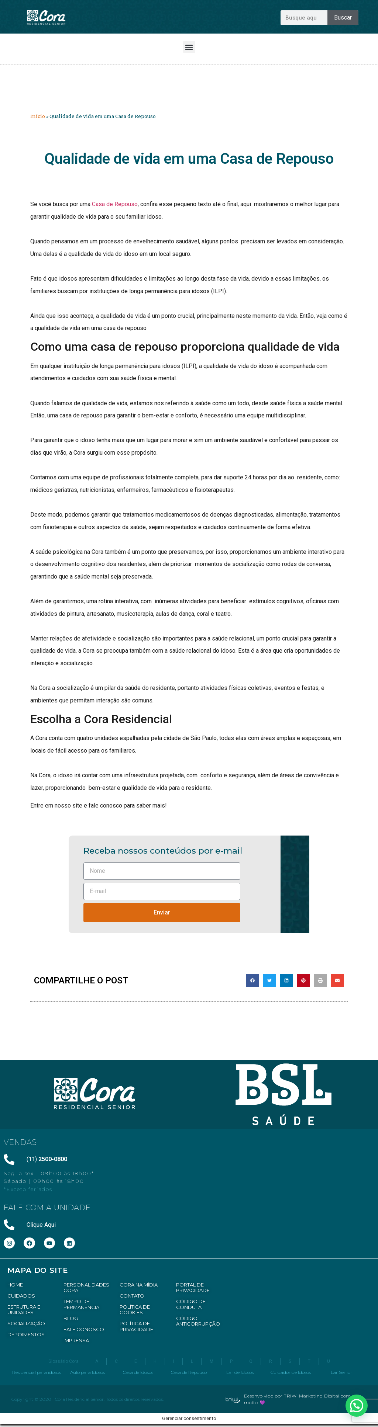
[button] (189, 47)
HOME (15, 1285)
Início (37, 116)
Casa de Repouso (115, 204)
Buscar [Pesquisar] (343, 17)
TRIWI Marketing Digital (312, 1396)
